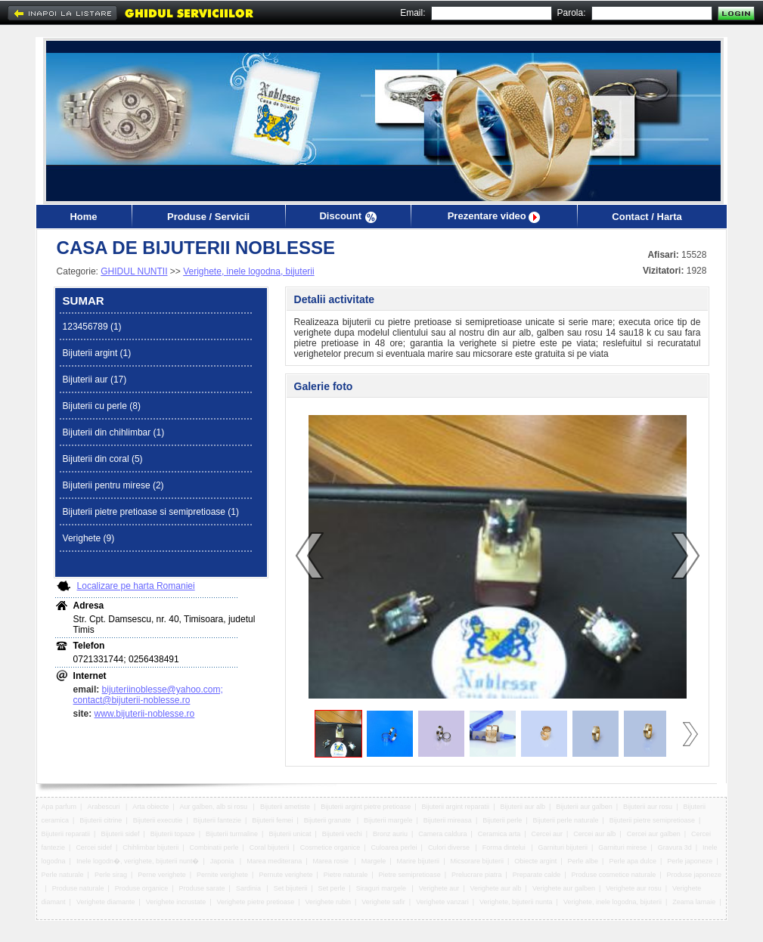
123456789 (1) (92, 326)
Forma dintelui (505, 847)
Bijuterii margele (388, 820)
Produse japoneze (693, 874)
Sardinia (249, 888)
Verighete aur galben (563, 888)
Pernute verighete (285, 874)
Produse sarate (202, 888)
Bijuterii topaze (172, 834)
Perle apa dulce (632, 861)
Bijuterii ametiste (285, 806)
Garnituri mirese (622, 847)
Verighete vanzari (442, 902)
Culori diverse (450, 847)
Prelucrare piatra (476, 874)
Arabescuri (104, 806)
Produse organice (142, 888)
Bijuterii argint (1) (97, 353)
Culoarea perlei (394, 847)
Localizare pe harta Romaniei (136, 586)
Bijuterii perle (502, 820)
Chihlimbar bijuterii (150, 847)
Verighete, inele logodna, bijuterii (248, 271)
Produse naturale (78, 888)
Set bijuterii (291, 888)
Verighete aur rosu (634, 888)
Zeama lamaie (693, 902)
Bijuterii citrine (100, 820)
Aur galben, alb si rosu (215, 806)
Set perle (332, 888)
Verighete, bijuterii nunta (516, 902)
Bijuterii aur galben (584, 806)
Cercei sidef (94, 847)
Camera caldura (442, 834)
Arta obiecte (150, 806)
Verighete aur (439, 888)
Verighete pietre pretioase (256, 902)
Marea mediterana (274, 861)
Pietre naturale (346, 874)
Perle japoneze (689, 861)
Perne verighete (162, 874)
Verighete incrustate (176, 902)
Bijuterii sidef (120, 834)
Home (83, 216)
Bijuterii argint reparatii (456, 806)
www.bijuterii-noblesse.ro (145, 713)
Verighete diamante (105, 902)
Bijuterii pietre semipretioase (652, 820)
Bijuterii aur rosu (647, 806)
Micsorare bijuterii (477, 861)
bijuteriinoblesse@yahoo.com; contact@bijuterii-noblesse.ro (148, 694)
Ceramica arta (499, 834)
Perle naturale (63, 874)
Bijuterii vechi (342, 834)
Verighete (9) (89, 538)
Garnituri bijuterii (563, 847)
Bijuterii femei (272, 820)
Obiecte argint (535, 861)
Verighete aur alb (496, 888)
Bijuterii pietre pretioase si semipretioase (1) (151, 512)
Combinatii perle (214, 847)
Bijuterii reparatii (66, 834)
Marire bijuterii (418, 861)
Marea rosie (331, 861)
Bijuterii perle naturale (566, 820)
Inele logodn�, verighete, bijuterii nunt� (138, 861)
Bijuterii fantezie (218, 820)
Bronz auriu (390, 834)
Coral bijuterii (270, 847)
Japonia (223, 861)
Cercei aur (547, 834)
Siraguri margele (382, 888)
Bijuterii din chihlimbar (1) (114, 432)
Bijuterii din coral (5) (103, 459)
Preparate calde (537, 874)
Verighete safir (383, 902)
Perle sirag (111, 874)
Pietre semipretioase (410, 874)
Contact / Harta (646, 216)
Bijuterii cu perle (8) (102, 406)
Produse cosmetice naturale (614, 874)
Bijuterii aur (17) (95, 379)
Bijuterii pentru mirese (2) (113, 485)
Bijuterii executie (158, 820)
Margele (373, 861)
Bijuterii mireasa (447, 820)
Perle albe (583, 861)
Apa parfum (59, 806)
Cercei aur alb (594, 834)
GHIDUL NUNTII (134, 271)
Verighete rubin (328, 902)
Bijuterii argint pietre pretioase (366, 806)
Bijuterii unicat (289, 834)
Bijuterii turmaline (232, 834)
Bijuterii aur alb (522, 806)
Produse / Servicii (208, 216)
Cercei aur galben (654, 834)
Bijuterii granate (328, 820)
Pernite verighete (222, 874)
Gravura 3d (675, 847)
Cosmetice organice (330, 847)
